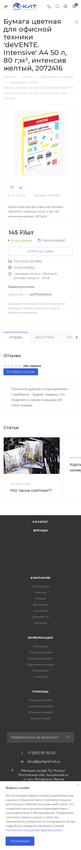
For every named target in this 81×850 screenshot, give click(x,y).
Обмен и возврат (40, 712)
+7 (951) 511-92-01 (41, 753)
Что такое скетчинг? (31, 490)
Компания (40, 577)
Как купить (44, 337)
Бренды (40, 530)
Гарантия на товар (40, 664)
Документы (40, 616)
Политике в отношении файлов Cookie (34, 830)
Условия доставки (40, 658)
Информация (40, 637)
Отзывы (15, 337)
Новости (40, 592)
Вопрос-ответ (41, 718)
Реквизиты (41, 670)
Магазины (40, 646)
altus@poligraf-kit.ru (43, 761)
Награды (40, 622)
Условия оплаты (40, 652)
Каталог (40, 521)
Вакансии (40, 604)
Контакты (41, 610)
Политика (40, 676)
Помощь (40, 691)
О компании (41, 586)
